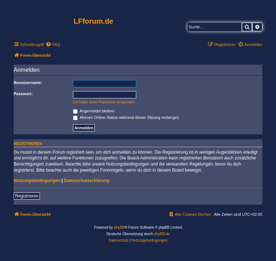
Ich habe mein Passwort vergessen (103, 102)
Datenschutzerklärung (86, 180)
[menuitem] (53, 44)
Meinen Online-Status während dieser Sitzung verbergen (126, 117)
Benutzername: (28, 82)
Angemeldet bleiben (94, 111)
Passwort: (23, 94)
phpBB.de (162, 234)
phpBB (119, 227)
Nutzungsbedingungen (37, 180)
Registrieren (26, 196)
